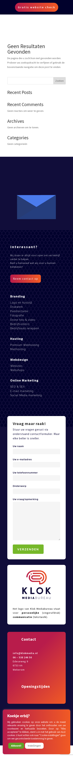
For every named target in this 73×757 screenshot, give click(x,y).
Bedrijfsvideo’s (20, 324)
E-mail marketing (22, 391)
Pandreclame (19, 311)
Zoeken (59, 80)
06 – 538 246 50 (22, 657)
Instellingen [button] (34, 745)
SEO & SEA (17, 386)
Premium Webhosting (24, 345)
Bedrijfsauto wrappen (24, 328)
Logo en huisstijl (21, 302)
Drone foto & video (22, 319)
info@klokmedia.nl (25, 653)
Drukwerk (16, 306)
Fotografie (17, 315)
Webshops (17, 370)
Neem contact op (25, 278)
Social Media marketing (26, 395)
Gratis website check (36, 7)
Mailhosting (18, 349)
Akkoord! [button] (16, 745)
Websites (16, 365)
